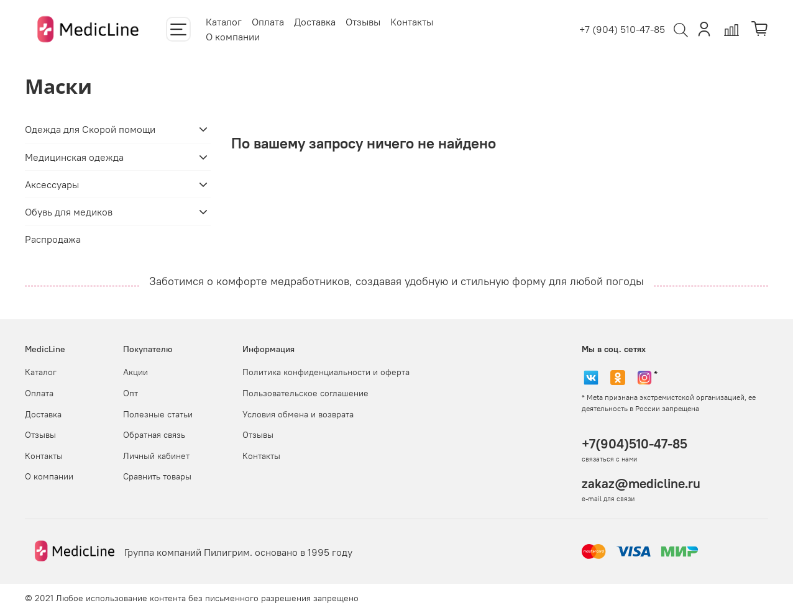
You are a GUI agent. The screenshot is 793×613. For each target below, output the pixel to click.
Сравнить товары (157, 476)
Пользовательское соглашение (305, 393)
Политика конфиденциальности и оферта (326, 372)
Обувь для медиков (68, 212)
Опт (130, 393)
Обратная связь (154, 434)
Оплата (268, 22)
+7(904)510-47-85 (634, 443)
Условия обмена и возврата (298, 414)
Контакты (411, 22)
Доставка (315, 22)
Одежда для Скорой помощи (90, 129)
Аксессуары (52, 184)
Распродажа (53, 239)
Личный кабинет (156, 455)
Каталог (224, 22)
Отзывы (363, 22)
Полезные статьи (158, 414)
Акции (135, 372)
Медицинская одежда (74, 157)
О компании (233, 36)
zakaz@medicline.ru (641, 483)
